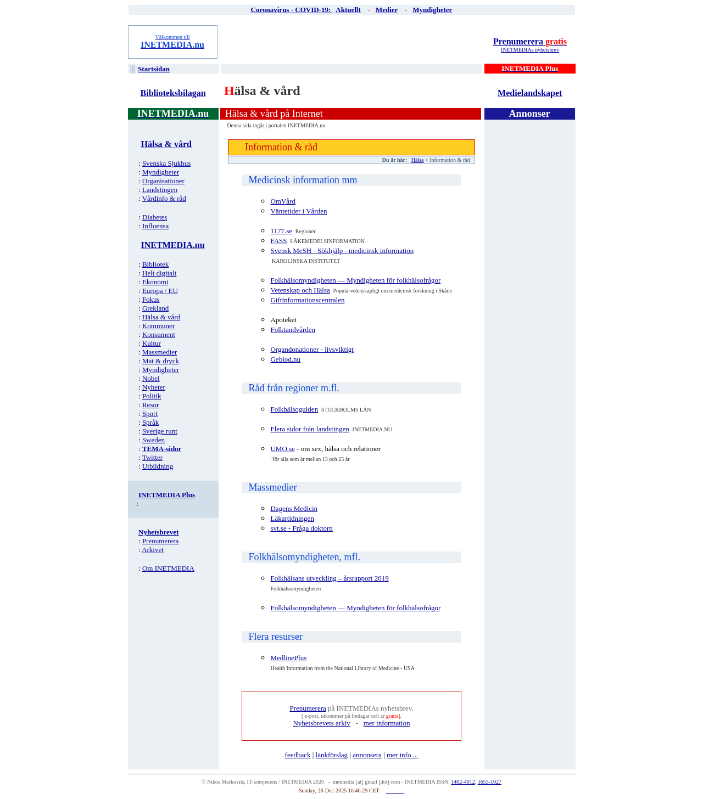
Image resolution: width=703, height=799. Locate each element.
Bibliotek (155, 264)
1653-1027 (489, 782)
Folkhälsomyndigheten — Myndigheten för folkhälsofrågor (355, 280)
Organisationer (163, 181)
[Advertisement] (352, 41)
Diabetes (154, 217)
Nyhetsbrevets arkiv (321, 723)
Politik (151, 396)
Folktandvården (292, 329)
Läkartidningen (292, 518)
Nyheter (153, 387)
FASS (278, 241)
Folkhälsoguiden (294, 409)
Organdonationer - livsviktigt (311, 349)
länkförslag (332, 755)
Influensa (155, 226)
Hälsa (417, 160)
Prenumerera (530, 41)
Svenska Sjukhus (166, 163)
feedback (298, 755)
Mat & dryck (160, 361)
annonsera (367, 755)
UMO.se (282, 448)
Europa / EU (160, 290)
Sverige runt (159, 431)
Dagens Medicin (293, 508)
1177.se (281, 231)
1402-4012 (463, 782)
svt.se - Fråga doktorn (301, 528)
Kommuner (158, 326)
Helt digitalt (159, 273)
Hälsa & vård (161, 317)
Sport (150, 413)
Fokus (151, 299)
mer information (387, 723)
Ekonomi (155, 282)
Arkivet (153, 549)
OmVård (282, 201)
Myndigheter (160, 172)
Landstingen (159, 189)
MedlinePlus (288, 658)
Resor (150, 405)
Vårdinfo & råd (164, 198)
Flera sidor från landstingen (309, 429)
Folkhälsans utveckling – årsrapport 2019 (329, 578)
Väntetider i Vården (298, 211)
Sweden (153, 440)
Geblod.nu (285, 359)
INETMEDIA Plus (166, 495)
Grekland (155, 308)
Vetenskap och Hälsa (300, 290)
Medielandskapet (530, 93)
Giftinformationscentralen (307, 300)
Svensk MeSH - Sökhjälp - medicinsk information (342, 250)
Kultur (151, 343)
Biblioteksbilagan (173, 93)
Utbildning (157, 466)
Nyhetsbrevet (158, 532)
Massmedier (159, 352)
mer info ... (402, 755)
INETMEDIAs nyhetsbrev (530, 50)
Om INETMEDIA (168, 568)
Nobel (151, 378)
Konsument (158, 334)
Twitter (152, 457)
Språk (150, 422)
